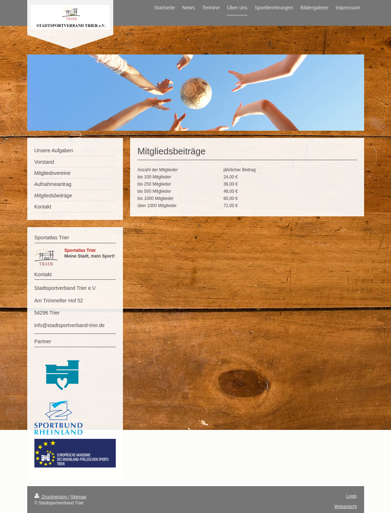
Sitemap (78, 496)
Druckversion (51, 496)
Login (351, 496)
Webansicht (345, 506)
